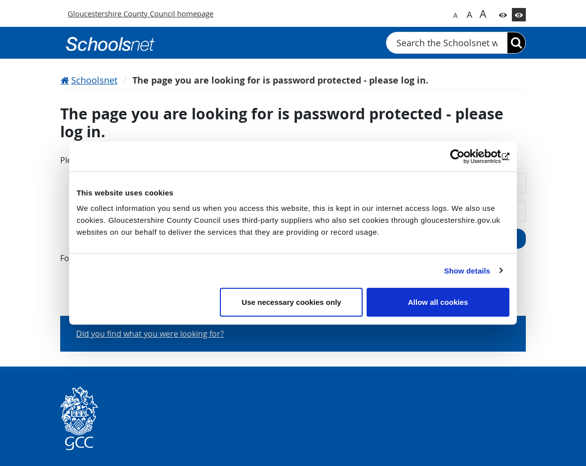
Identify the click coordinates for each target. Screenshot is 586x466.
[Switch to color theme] (503, 14)
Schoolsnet (94, 80)
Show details (467, 270)
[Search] (516, 42)
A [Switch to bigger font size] (469, 14)
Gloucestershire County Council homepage (140, 13)
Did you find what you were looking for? (150, 333)
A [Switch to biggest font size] (483, 13)
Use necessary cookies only (291, 302)
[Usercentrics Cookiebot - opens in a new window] (465, 156)
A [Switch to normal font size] (455, 15)
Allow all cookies (438, 302)
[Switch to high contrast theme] (519, 14)
